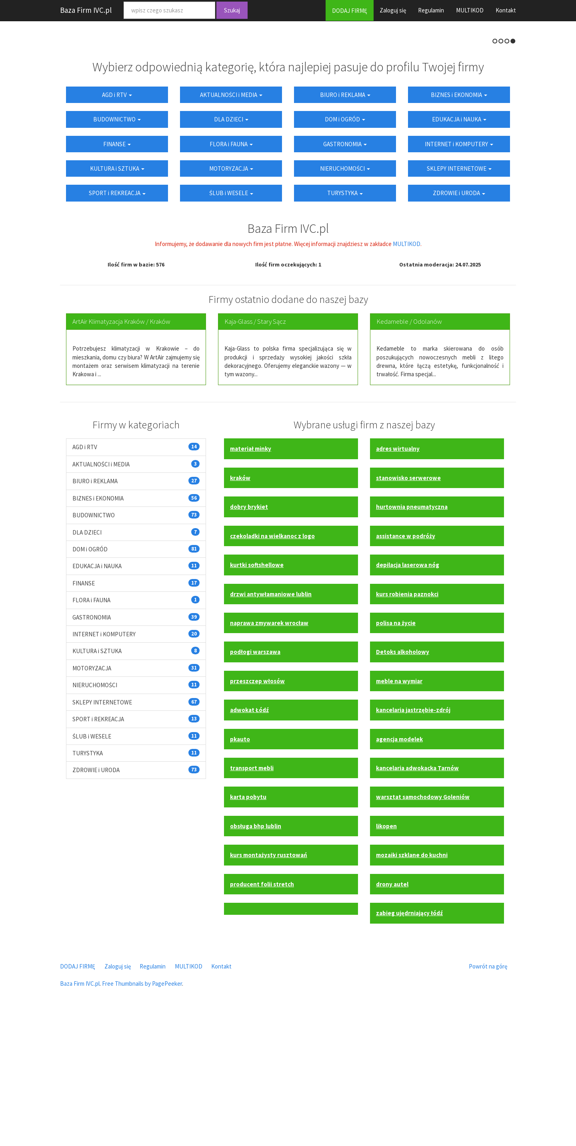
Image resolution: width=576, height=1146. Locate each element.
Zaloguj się (393, 10)
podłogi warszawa (255, 780)
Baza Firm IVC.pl (86, 10)
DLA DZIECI (231, 247)
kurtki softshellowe (257, 693)
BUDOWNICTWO (117, 247)
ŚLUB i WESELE (231, 321)
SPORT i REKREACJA (117, 321)
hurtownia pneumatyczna (412, 635)
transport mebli (252, 896)
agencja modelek (399, 867)
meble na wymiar (399, 809)
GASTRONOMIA (345, 272)
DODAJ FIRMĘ (349, 10)
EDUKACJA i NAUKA (459, 247)
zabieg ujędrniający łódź (409, 1041)
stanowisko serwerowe (408, 605)
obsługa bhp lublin (255, 954)
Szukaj (232, 10)
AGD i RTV (117, 222)
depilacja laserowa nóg (407, 693)
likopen (386, 954)
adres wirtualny (398, 577)
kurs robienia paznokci (407, 722)
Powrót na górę (488, 1094)
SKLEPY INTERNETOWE (459, 297)
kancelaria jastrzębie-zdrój (413, 838)
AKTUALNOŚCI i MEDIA (231, 222)
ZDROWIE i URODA (459, 321)
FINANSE (117, 272)
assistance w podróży (405, 664)
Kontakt (506, 10)
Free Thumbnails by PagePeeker (142, 1112)
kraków (240, 605)
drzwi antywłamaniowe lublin (271, 722)
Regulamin (431, 10)
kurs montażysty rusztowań (268, 983)
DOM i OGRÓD (345, 247)
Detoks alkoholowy (402, 780)
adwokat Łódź (249, 838)
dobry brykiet (249, 635)
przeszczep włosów (257, 809)
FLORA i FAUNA (231, 272)
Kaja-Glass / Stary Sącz (255, 449)
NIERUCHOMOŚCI (345, 297)
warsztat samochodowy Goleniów (423, 925)
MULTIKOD (470, 10)
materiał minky (250, 577)
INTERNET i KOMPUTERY (459, 272)
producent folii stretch (262, 1012)
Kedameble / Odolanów (409, 449)
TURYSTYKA (345, 321)
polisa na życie (396, 751)
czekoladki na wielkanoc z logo (272, 664)
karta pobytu (248, 925)
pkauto (240, 867)
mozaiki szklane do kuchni (412, 983)
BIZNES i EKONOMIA (459, 222)
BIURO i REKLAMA (345, 222)
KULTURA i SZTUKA (117, 297)
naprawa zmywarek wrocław (269, 751)
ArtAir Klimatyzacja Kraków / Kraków (121, 449)
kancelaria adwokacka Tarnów (417, 896)
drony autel (392, 1012)
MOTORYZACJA (231, 297)
